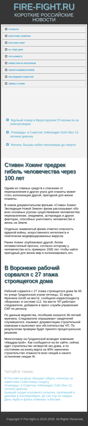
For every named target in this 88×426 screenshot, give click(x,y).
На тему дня (15, 50)
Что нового (15, 56)
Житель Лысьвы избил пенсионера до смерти (43, 145)
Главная (13, 29)
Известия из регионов (22, 63)
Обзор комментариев (21, 70)
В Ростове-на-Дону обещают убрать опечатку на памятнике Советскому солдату (38, 380)
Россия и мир (16, 43)
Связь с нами (16, 84)
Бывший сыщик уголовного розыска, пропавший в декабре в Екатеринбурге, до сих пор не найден (39, 394)
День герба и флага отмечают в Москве (32, 399)
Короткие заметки (19, 36)
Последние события (21, 77)
